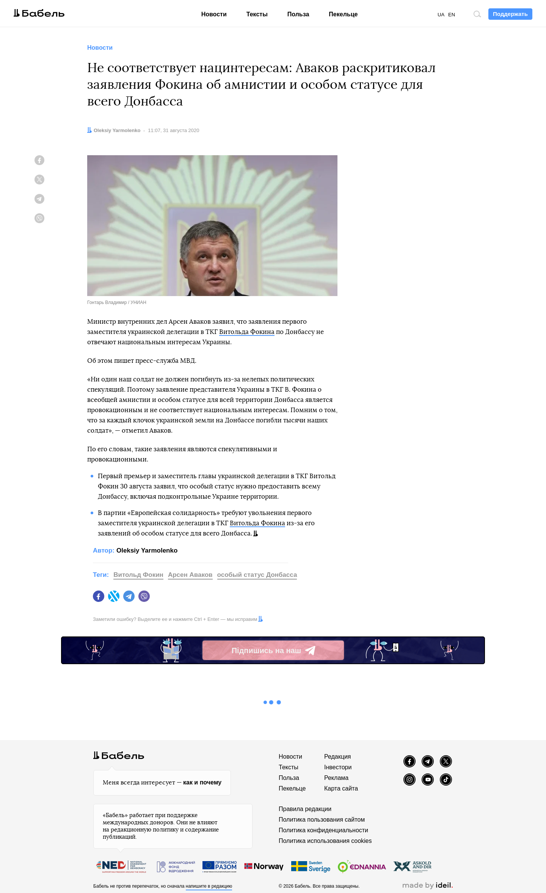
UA (441, 14)
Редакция (337, 756)
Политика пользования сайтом (322, 819)
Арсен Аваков (190, 574)
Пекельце (343, 14)
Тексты (257, 14)
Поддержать (510, 14)
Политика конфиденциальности (323, 830)
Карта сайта (341, 788)
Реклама (336, 778)
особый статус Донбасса (257, 574)
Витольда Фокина (247, 332)
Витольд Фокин (138, 574)
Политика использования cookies (325, 841)
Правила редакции (305, 809)
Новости (214, 14)
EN (451, 14)
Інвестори (337, 767)
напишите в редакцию (209, 886)
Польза (298, 14)
